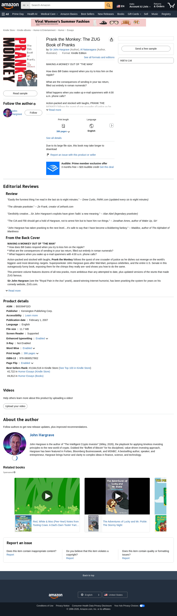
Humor (61, 30)
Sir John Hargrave (59, 49)
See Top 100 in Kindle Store (74, 364)
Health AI (32, 14)
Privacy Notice (63, 602)
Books (120, 14)
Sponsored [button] (9, 469)
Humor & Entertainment (44, 30)
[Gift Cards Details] (140, 14)
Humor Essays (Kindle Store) (34, 368)
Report (10, 551)
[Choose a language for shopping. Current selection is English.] (87, 591)
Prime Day (18, 14)
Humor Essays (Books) (31, 372)
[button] (5, 14)
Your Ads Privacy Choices (126, 602)
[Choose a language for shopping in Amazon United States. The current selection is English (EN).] (120, 5)
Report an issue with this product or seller (71, 151)
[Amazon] (10, 5)
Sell (146, 14)
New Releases (106, 14)
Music (155, 14)
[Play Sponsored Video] (47, 493)
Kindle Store (9, 30)
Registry (166, 14)
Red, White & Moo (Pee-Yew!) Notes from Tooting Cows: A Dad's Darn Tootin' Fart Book (56, 520)
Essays (70, 30)
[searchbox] (67, 5)
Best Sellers (87, 14)
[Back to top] (88, 575)
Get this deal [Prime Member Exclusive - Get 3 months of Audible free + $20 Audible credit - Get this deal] (107, 163)
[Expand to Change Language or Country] (99, 591)
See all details (54, 134)
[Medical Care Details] (57, 14)
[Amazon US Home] (55, 592)
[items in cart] (171, 5)
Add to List (126, 60)
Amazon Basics (69, 14)
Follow (33, 112)
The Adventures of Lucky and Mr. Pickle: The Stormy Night (125, 520)
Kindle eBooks (24, 30)
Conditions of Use (45, 602)
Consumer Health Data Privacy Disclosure (92, 602)
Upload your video (15, 402)
